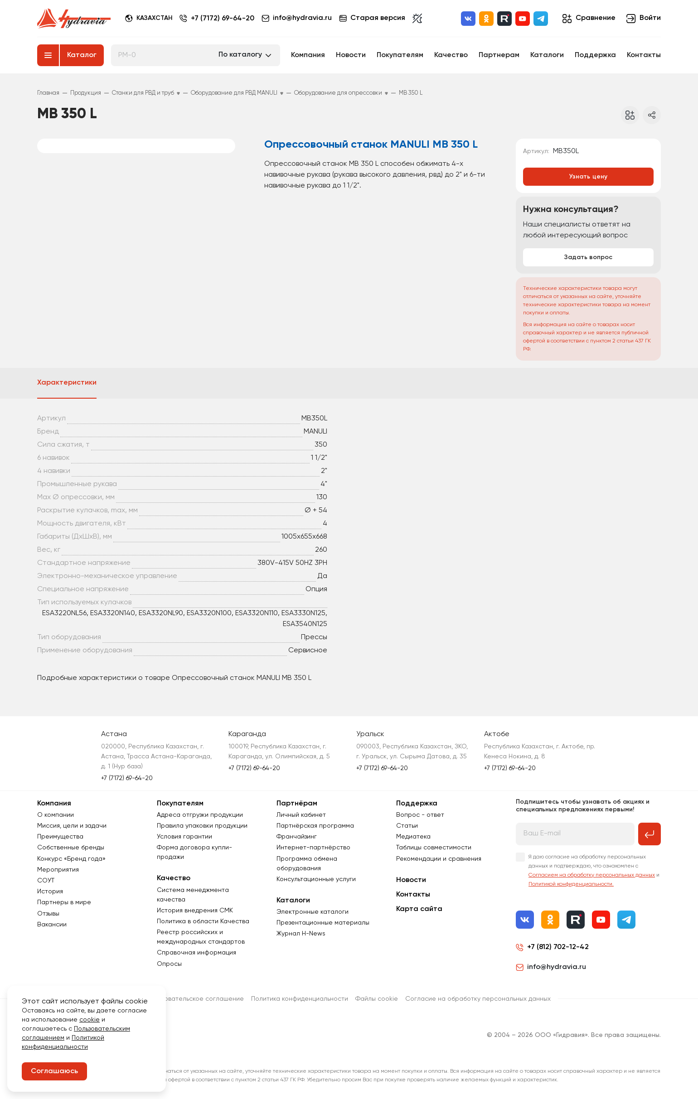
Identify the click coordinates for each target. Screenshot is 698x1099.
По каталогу (240, 54)
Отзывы (48, 914)
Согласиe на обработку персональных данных (478, 999)
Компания (308, 55)
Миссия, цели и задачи (72, 826)
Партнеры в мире (64, 902)
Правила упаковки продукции (202, 826)
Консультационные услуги (316, 879)
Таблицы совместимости (433, 847)
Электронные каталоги (312, 912)
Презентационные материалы (322, 923)
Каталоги (547, 55)
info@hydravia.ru (551, 967)
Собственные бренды (70, 847)
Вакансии (52, 924)
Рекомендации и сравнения (438, 859)
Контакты (644, 55)
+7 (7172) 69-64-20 (222, 18)
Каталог (82, 55)
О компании (55, 815)
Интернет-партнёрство (313, 847)
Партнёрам (296, 803)
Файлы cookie (376, 999)
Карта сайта (419, 909)
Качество (451, 55)
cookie (89, 1020)
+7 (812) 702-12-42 (558, 947)
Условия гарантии (184, 837)
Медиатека (413, 837)
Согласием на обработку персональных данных (591, 875)
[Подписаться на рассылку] (649, 834)
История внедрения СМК (195, 910)
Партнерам (499, 55)
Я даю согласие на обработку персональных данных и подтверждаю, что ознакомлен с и (593, 870)
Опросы (169, 964)
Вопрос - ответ (420, 815)
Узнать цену (588, 177)
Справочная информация (196, 953)
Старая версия (372, 18)
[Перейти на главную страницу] (74, 18)
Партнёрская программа (315, 826)
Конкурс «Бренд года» (71, 859)
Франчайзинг (296, 837)
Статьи (407, 826)
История (50, 891)
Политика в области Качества (203, 921)
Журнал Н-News (300, 933)
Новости (351, 55)
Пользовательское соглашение (195, 999)
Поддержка (595, 55)
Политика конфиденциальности (299, 999)
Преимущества (60, 837)
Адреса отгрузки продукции (200, 815)
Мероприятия (58, 870)
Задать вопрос (588, 257)
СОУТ (45, 880)
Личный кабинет (301, 815)
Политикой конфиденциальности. (571, 884)
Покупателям (400, 55)
